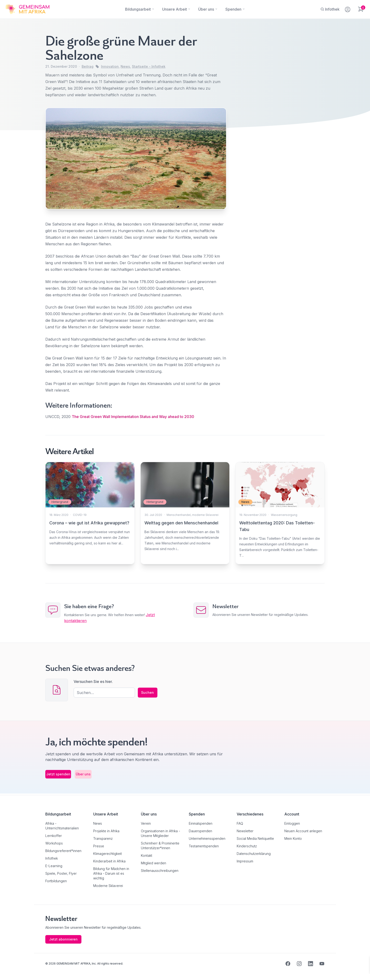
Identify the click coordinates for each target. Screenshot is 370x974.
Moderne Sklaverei (108, 886)
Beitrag (87, 66)
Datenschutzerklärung (254, 854)
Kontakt (146, 855)
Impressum (245, 861)
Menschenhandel (179, 515)
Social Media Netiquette (255, 838)
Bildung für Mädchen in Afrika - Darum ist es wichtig (111, 873)
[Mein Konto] (348, 8)
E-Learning (53, 866)
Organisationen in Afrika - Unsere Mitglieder (160, 833)
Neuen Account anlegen (303, 831)
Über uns (105, 775)
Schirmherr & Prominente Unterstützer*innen (160, 845)
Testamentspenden (204, 846)
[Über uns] (206, 9)
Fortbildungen (56, 881)
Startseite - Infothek (148, 66)
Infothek (51, 858)
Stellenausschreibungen (159, 871)
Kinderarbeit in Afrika (109, 861)
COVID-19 (80, 515)
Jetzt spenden (65, 775)
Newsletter (245, 831)
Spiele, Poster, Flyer (61, 873)
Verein (146, 823)
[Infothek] (330, 9)
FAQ (240, 823)
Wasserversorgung (284, 515)
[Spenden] (233, 9)
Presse (98, 846)
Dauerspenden (200, 831)
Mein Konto (293, 838)
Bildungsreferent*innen (63, 851)
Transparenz (103, 838)
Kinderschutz (247, 846)
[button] (10, 963)
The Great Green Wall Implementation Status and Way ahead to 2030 (133, 416)
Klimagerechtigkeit (107, 854)
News (125, 66)
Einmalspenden (200, 823)
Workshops (54, 843)
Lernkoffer (53, 836)
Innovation (110, 66)
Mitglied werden (153, 863)
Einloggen (292, 823)
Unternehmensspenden (207, 838)
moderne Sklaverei (205, 515)
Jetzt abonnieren (64, 939)
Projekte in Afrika (106, 831)
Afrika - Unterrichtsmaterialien (62, 825)
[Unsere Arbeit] (174, 9)
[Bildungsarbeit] (138, 9)
